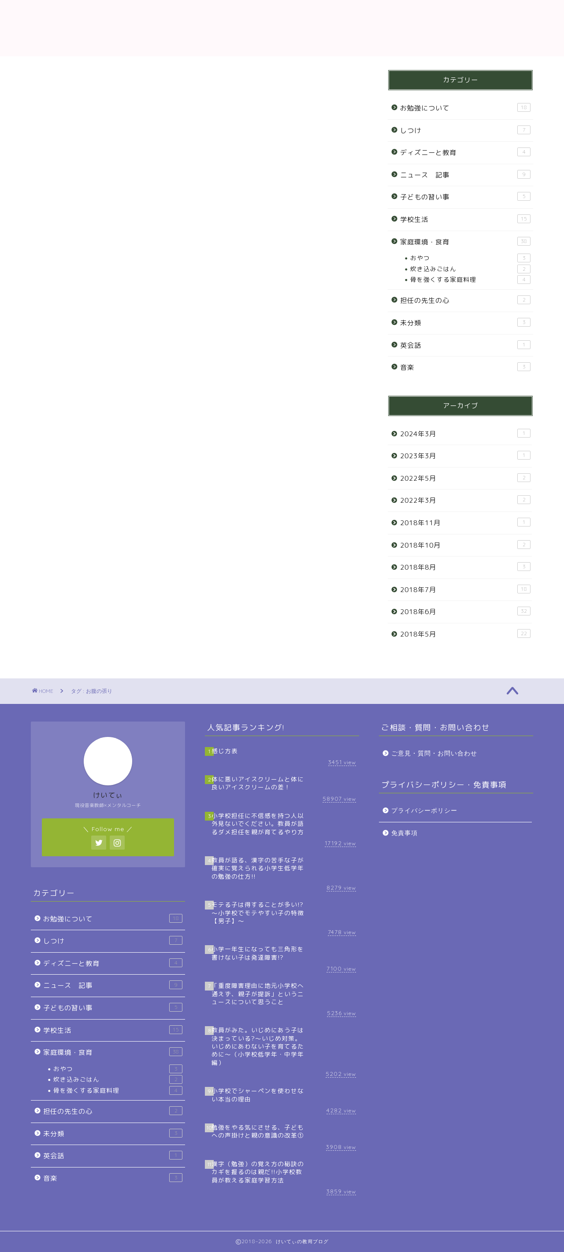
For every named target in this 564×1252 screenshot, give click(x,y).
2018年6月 (465, 611)
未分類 (465, 323)
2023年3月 (465, 455)
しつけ (465, 130)
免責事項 (404, 833)
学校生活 (465, 219)
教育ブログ (282, 28)
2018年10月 (465, 545)
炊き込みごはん (470, 269)
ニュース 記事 (465, 175)
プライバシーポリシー (424, 810)
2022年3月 (465, 500)
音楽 (465, 367)
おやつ (470, 258)
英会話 (465, 345)
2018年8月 (465, 567)
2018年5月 (465, 634)
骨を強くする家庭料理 (470, 279)
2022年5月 (465, 478)
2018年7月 (465, 589)
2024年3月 (465, 433)
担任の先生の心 (465, 300)
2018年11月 (465, 522)
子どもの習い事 (465, 197)
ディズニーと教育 (465, 152)
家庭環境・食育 (465, 242)
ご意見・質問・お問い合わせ (434, 753)
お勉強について (465, 108)
